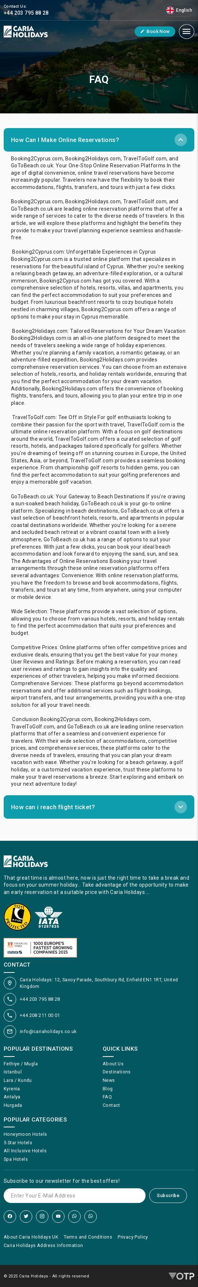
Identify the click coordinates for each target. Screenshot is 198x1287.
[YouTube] (58, 1216)
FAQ (107, 1096)
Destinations (117, 1072)
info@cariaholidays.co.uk (48, 1031)
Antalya (12, 1096)
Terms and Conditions (88, 1237)
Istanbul (13, 1072)
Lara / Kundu (18, 1080)
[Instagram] (42, 1216)
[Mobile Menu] (186, 31)
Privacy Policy (133, 1237)
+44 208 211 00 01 (40, 1015)
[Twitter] (26, 1216)
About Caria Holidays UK (31, 1237)
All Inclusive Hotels (25, 1150)
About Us (113, 1063)
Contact (111, 1105)
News (109, 1080)
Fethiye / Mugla (21, 1063)
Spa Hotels (16, 1159)
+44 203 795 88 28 (40, 999)
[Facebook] (10, 1216)
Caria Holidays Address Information (43, 1245)
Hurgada (13, 1105)
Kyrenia (12, 1088)
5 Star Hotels (18, 1142)
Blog (108, 1088)
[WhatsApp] (74, 1216)
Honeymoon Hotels (25, 1134)
